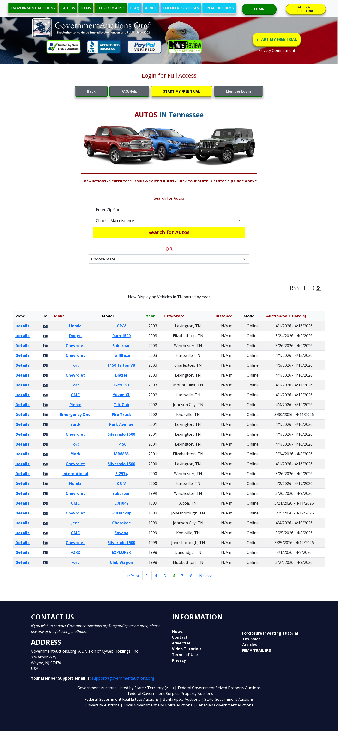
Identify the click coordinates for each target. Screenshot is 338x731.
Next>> (205, 575)
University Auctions (103, 705)
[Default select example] (169, 220)
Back (91, 91)
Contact (179, 637)
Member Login (238, 91)
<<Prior (132, 575)
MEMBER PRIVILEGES (181, 8)
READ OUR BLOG (219, 8)
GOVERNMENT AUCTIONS (33, 8)
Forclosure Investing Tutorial (270, 633)
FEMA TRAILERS (256, 650)
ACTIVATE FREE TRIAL (306, 9)
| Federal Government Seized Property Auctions (218, 687)
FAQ (134, 8)
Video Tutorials (186, 648)
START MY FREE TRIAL (276, 39)
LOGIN (259, 9)
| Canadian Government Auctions (223, 705)
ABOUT (151, 8)
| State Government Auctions (227, 699)
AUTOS (68, 8)
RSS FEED (305, 288)
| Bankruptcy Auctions (180, 699)
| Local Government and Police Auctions (156, 705)
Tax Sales (251, 639)
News (177, 631)
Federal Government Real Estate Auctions (121, 699)
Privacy (179, 660)
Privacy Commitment (276, 50)
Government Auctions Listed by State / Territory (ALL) (126, 687)
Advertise (181, 643)
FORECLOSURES (110, 8)
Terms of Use (185, 654)
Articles (249, 644)
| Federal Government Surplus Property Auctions (169, 693)
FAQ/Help (129, 91)
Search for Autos (169, 232)
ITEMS (86, 8)
